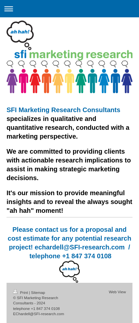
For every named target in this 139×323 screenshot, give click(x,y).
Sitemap (38, 292)
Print (21, 292)
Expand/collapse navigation (69, 9)
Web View (117, 292)
